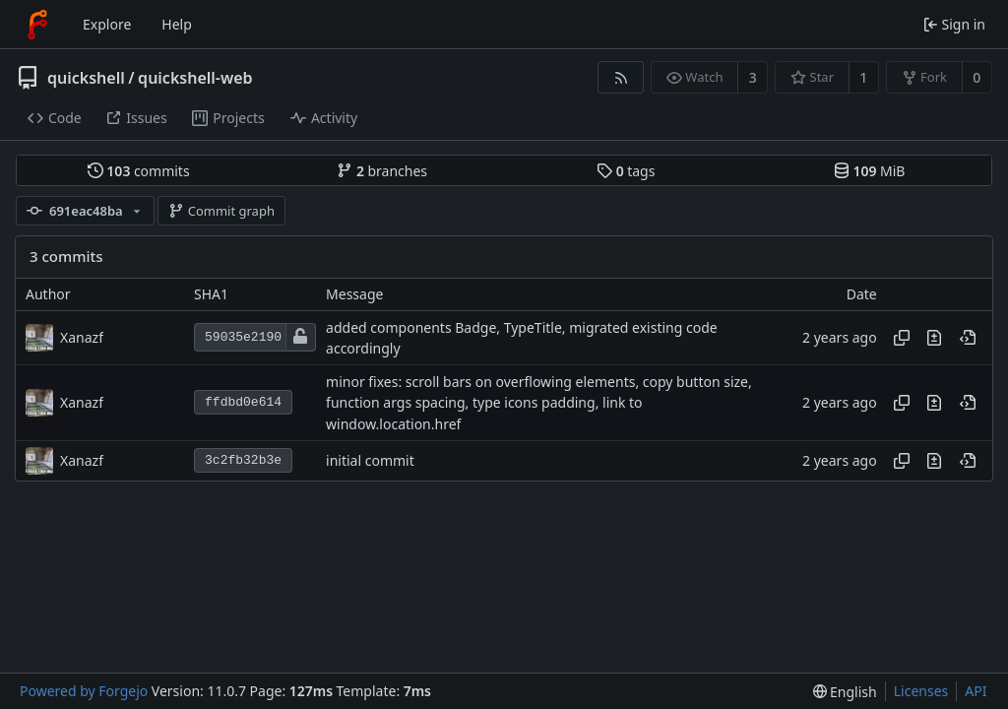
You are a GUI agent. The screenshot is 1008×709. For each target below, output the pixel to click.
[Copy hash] (901, 338)
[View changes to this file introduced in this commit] (934, 338)
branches (382, 170)
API (975, 690)
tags (626, 170)
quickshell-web (195, 78)
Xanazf (81, 337)
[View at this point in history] (967, 338)
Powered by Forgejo (84, 690)
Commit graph (221, 211)
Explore (107, 24)
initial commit (370, 460)
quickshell (86, 78)
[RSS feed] (621, 77)
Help (176, 24)
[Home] (37, 24)
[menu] (845, 691)
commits (139, 170)
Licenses (921, 690)
